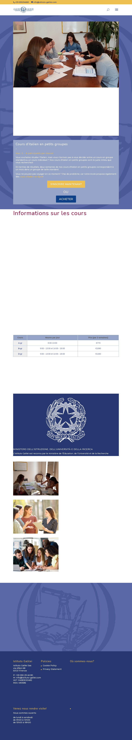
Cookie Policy (50, 665)
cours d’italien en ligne (31, 176)
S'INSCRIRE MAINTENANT (66, 184)
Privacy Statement (52, 669)
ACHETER (66, 199)
